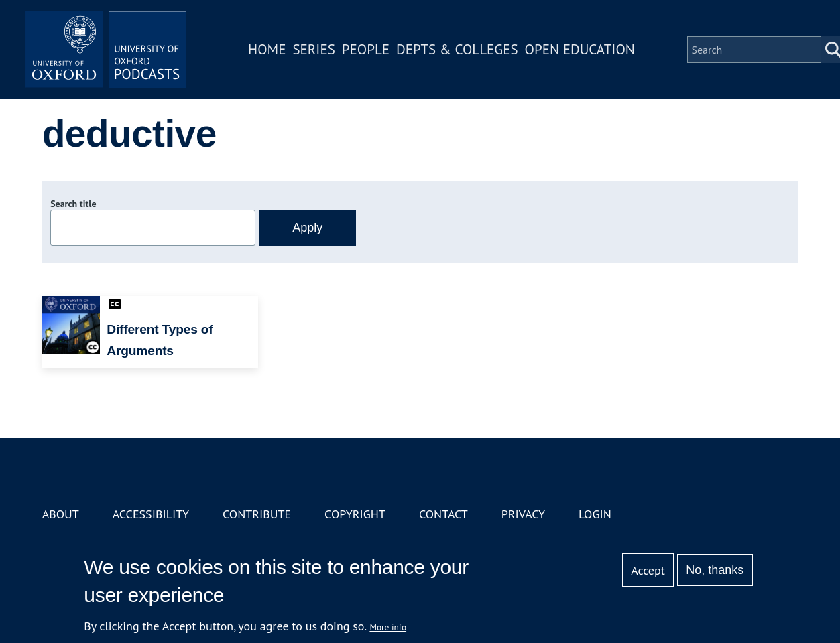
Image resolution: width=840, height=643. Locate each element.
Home (267, 49)
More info (387, 627)
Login (595, 514)
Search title (73, 204)
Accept (648, 570)
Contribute (257, 514)
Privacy (523, 514)
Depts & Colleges (457, 49)
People (365, 49)
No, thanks (714, 570)
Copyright (354, 514)
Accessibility (151, 514)
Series (313, 49)
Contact (443, 514)
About (60, 514)
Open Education (580, 49)
